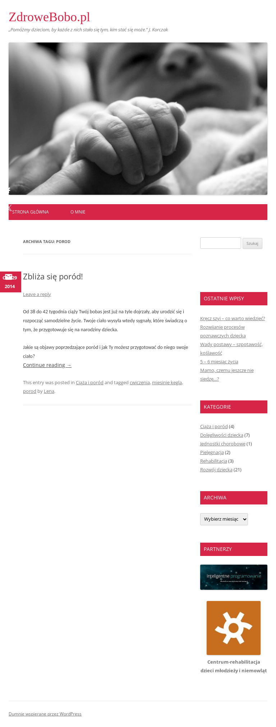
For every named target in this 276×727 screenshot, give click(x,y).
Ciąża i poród (90, 382)
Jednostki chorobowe (222, 443)
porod (29, 391)
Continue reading (47, 365)
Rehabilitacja (213, 461)
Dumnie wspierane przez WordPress (45, 714)
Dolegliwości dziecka (221, 435)
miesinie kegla (167, 382)
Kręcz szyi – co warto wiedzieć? (232, 318)
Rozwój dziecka (216, 469)
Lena (49, 391)
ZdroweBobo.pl (49, 17)
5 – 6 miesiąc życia (219, 361)
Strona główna (30, 212)
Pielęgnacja (212, 452)
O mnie (78, 212)
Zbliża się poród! (53, 276)
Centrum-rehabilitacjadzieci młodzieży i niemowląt (234, 662)
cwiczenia (140, 382)
